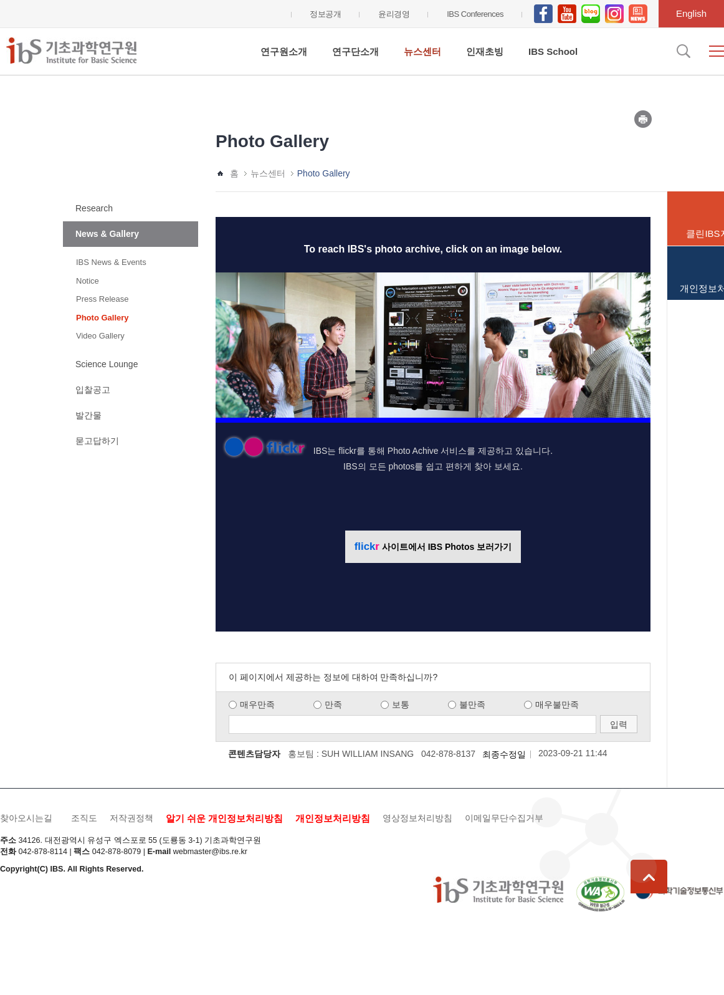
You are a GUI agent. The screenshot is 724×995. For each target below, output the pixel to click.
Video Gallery (100, 335)
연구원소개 (283, 51)
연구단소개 (355, 51)
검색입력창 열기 (682, 51)
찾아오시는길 (26, 818)
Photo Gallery (102, 317)
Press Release (102, 299)
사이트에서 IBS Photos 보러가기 (433, 546)
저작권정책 (131, 818)
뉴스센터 (422, 51)
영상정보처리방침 (417, 818)
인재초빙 (484, 51)
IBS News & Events (111, 262)
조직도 (84, 818)
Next (634, 342)
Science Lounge (106, 364)
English (691, 13)
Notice (87, 281)
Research (94, 208)
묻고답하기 (97, 441)
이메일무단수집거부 (504, 818)
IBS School (553, 51)
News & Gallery (107, 234)
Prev (232, 342)
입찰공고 (92, 390)
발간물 (88, 415)
